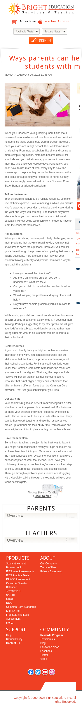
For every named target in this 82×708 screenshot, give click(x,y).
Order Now (28, 21)
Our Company (48, 563)
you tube (44, 672)
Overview (15, 515)
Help (9, 635)
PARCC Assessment (18, 579)
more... (10, 622)
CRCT (9, 599)
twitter (37, 672)
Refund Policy (14, 639)
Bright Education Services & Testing (41, 9)
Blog (42, 643)
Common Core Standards (21, 606)
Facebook (46, 651)
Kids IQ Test (13, 610)
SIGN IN (45, 40)
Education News (49, 647)
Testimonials (47, 639)
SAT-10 (10, 595)
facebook (30, 672)
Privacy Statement (50, 571)
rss (52, 672)
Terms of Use (48, 567)
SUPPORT (16, 629)
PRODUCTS (18, 558)
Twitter (44, 654)
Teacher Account (57, 21)
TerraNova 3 (13, 591)
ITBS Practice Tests (17, 575)
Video (43, 658)
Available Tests (24, 31)
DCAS (9, 603)
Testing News (52, 31)
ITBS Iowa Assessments (20, 571)
